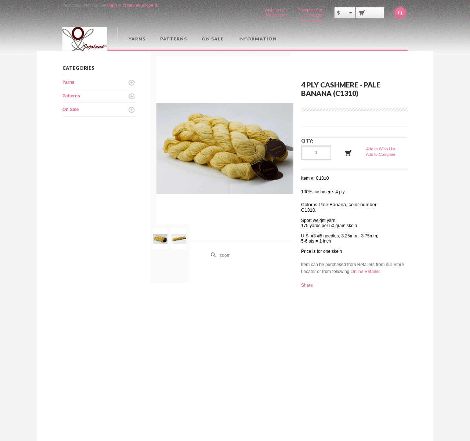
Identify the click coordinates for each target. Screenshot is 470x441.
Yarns (137, 39)
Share (307, 285)
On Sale (213, 39)
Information (257, 39)
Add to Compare (380, 154)
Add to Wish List (380, 149)
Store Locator (311, 20)
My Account (276, 15)
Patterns (173, 39)
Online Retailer (365, 271)
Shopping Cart (310, 10)
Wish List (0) (275, 10)
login (112, 5)
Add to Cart (348, 153)
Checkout (315, 15)
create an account (140, 5)
